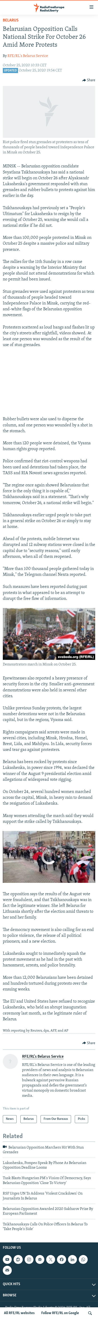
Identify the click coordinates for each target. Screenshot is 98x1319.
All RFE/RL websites (19, 1313)
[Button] (88, 80)
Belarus (11, 20)
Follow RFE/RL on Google (60, 1313)
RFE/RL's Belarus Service (28, 56)
